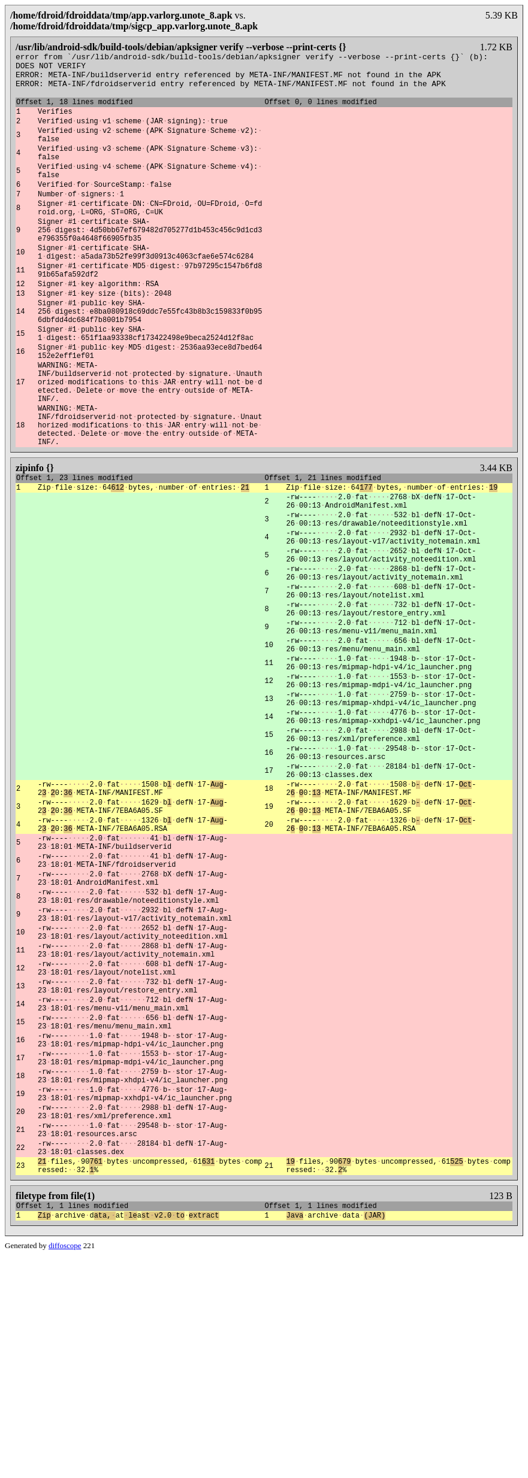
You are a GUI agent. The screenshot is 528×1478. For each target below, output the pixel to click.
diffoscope (65, 1468)
